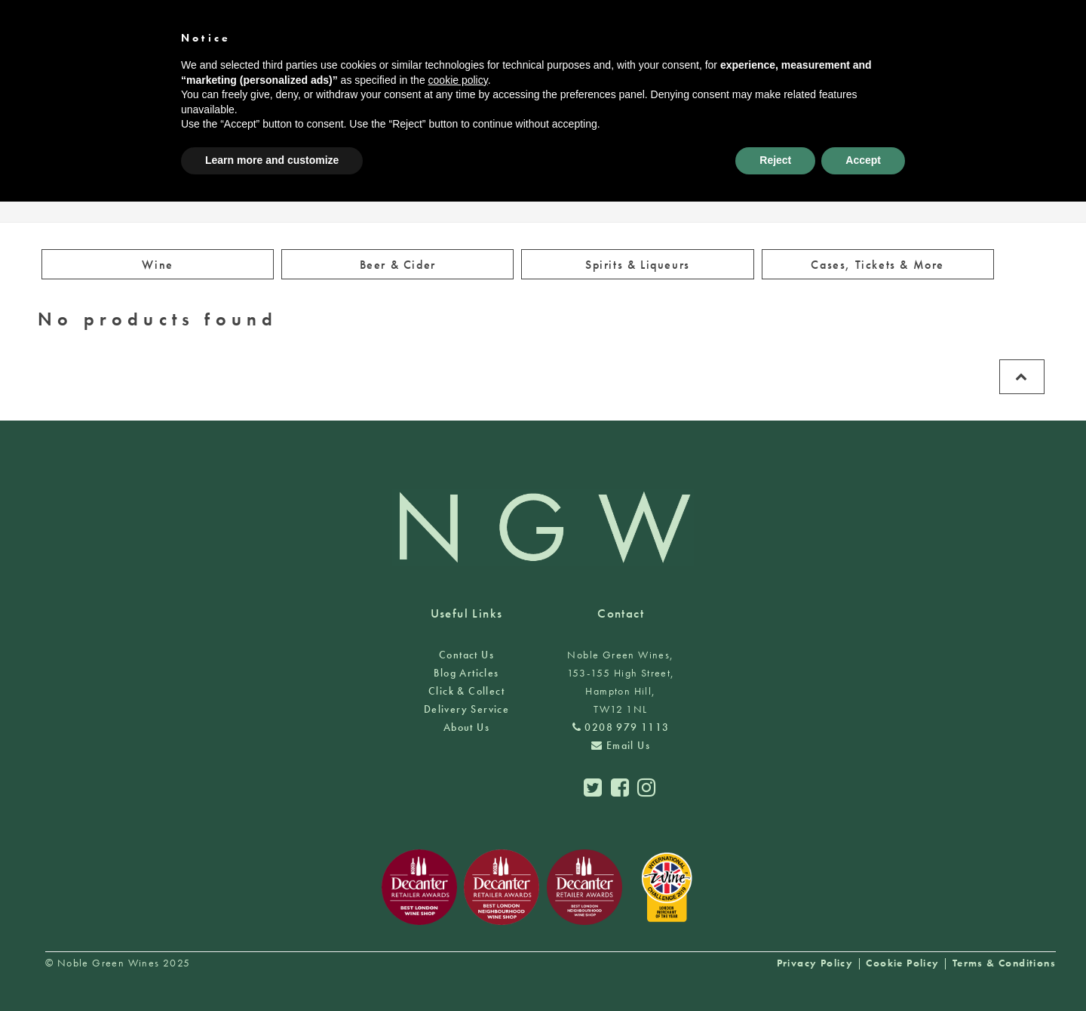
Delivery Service (466, 709)
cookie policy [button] (458, 80)
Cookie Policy (902, 962)
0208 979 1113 (621, 727)
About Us (466, 727)
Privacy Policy (815, 962)
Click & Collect (466, 691)
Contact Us (466, 654)
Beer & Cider (398, 265)
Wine (157, 265)
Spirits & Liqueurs (637, 265)
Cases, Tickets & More (877, 265)
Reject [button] (775, 160)
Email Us (620, 745)
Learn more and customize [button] (272, 160)
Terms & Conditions (1004, 962)
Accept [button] (863, 160)
